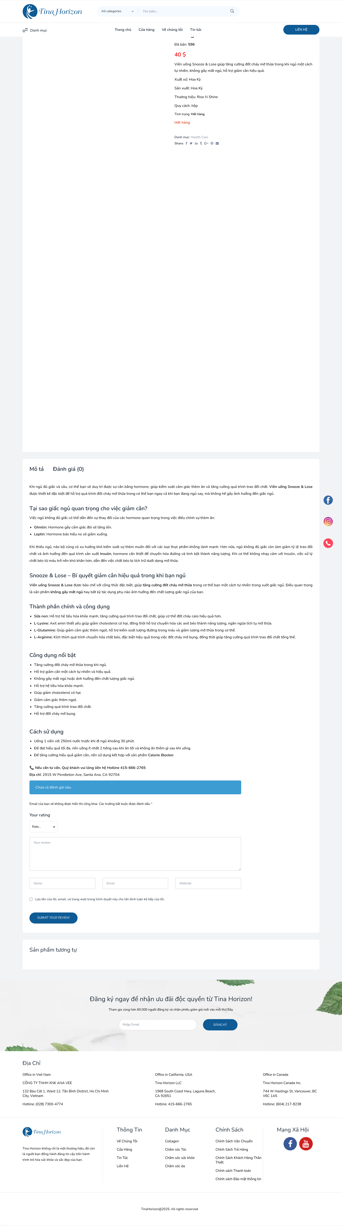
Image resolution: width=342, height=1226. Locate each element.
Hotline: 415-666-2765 (173, 1104)
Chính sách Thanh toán (233, 1171)
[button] (301, 30)
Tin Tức (122, 1158)
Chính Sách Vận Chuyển (233, 1141)
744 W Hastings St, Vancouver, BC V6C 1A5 (290, 1094)
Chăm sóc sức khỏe (179, 1158)
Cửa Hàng (124, 1150)
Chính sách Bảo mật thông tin (238, 1179)
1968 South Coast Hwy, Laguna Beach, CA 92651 (185, 1094)
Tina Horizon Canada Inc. (282, 1083)
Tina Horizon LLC (168, 1083)
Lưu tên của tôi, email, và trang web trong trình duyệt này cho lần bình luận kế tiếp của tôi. (100, 900)
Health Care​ (199, 137)
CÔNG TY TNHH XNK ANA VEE (47, 1083)
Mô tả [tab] (36, 469)
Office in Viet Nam (37, 1075)
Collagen (172, 1141)
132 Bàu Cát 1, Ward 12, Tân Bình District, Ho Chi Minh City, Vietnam (66, 1094)
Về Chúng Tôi (127, 1141)
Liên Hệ (122, 1166)
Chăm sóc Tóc (175, 1150)
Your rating (39, 815)
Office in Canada (275, 1075)
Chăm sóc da (175, 1166)
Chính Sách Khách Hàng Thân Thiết (238, 1160)
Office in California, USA (173, 1075)
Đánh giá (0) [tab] (68, 469)
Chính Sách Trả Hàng (231, 1150)
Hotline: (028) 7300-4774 (43, 1104)
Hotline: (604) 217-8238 (282, 1104)
